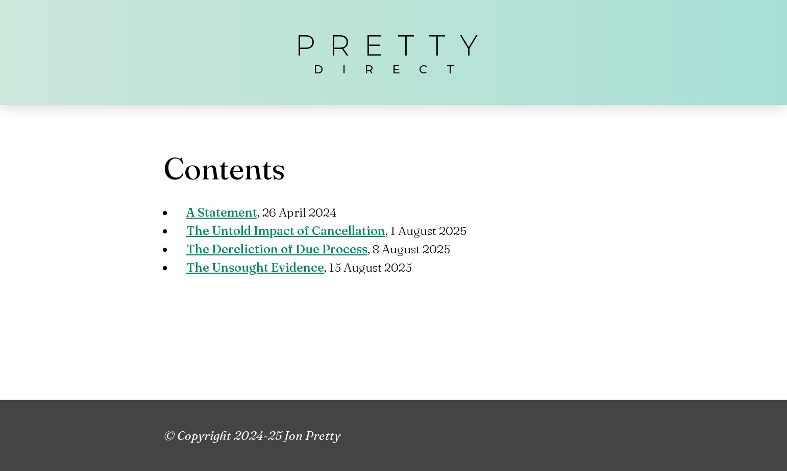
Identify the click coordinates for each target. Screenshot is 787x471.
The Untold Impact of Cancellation (285, 230)
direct (393, 69)
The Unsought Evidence (255, 267)
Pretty (393, 45)
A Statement (221, 212)
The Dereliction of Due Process (276, 249)
